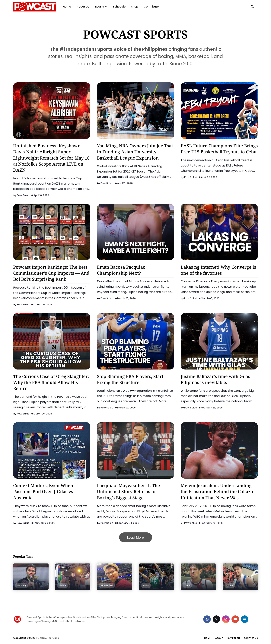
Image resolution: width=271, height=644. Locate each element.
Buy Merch (234, 637)
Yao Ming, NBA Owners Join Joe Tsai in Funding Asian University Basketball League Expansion (135, 152)
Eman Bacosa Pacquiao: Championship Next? (122, 270)
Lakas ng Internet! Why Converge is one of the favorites (218, 270)
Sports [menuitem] (99, 6)
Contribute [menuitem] (151, 6)
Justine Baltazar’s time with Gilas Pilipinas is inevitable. (215, 379)
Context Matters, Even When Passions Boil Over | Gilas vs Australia (43, 491)
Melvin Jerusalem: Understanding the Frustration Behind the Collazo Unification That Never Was (217, 491)
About (219, 637)
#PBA (187, 585)
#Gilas (229, 585)
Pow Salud (23, 195)
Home (207, 637)
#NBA (146, 585)
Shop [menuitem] (134, 6)
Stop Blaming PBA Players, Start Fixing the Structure (130, 379)
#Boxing (21, 585)
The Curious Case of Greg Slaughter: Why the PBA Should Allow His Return (51, 382)
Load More (135, 537)
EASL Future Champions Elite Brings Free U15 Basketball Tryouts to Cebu (219, 149)
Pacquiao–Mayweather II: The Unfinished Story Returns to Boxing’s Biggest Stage (128, 491)
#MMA (62, 585)
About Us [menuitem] (83, 6)
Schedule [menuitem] (119, 6)
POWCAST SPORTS (47, 638)
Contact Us (251, 637)
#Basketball (107, 585)
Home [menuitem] (67, 6)
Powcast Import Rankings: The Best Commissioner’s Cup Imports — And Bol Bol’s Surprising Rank (51, 273)
